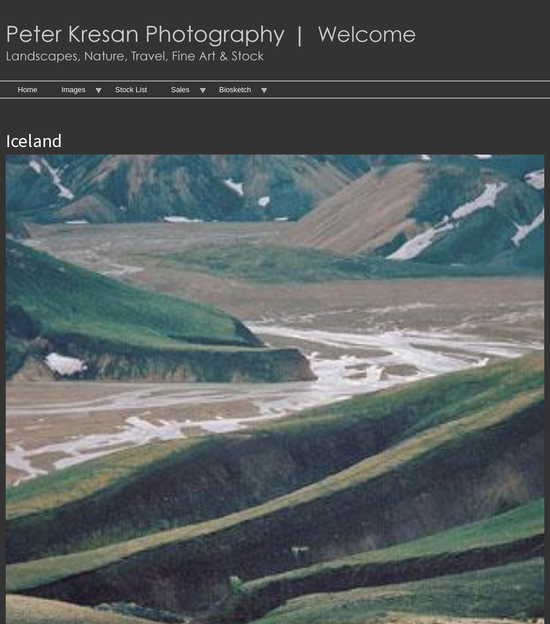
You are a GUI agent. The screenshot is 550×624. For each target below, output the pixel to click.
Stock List (131, 89)
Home (27, 89)
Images (73, 89)
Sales (180, 89)
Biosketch (235, 89)
